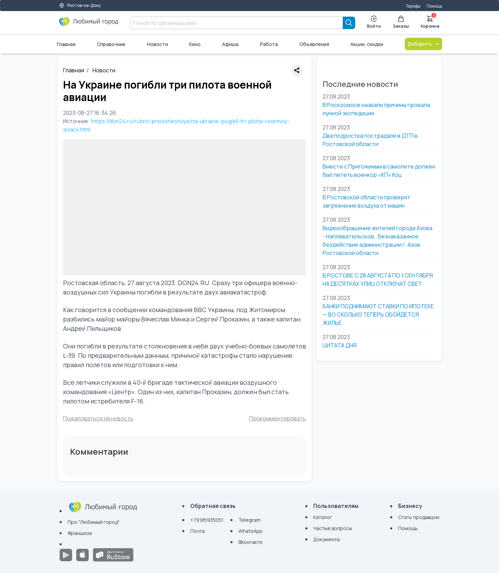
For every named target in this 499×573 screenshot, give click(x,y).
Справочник (111, 44)
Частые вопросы (332, 528)
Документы (326, 539)
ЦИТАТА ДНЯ (340, 345)
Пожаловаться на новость (98, 418)
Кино (195, 44)
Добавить (423, 43)
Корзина (430, 21)
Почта (197, 531)
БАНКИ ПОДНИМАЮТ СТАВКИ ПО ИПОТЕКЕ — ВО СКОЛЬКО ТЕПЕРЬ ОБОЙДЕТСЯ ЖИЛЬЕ (378, 314)
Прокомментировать (277, 418)
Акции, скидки (366, 44)
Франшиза (80, 533)
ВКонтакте (250, 542)
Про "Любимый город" (94, 522)
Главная (66, 44)
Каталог (322, 517)
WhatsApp (250, 531)
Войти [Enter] (374, 22)
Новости (157, 44)
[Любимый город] (89, 24)
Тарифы (413, 6)
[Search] (349, 23)
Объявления (314, 44)
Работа (269, 44)
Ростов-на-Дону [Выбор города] (79, 5)
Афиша (230, 44)
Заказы (401, 22)
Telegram (249, 520)
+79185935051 (207, 520)
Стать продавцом (418, 517)
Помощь (434, 6)
